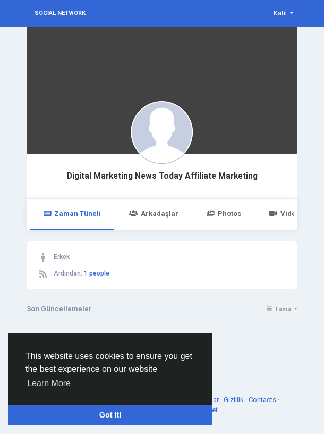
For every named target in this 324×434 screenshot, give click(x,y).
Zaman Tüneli (72, 214)
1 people (96, 273)
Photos (224, 214)
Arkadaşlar (153, 214)
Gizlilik (234, 400)
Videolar (289, 214)
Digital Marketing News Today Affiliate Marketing (162, 176)
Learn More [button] (49, 383)
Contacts (263, 400)
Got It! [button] (110, 415)
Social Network (60, 13)
